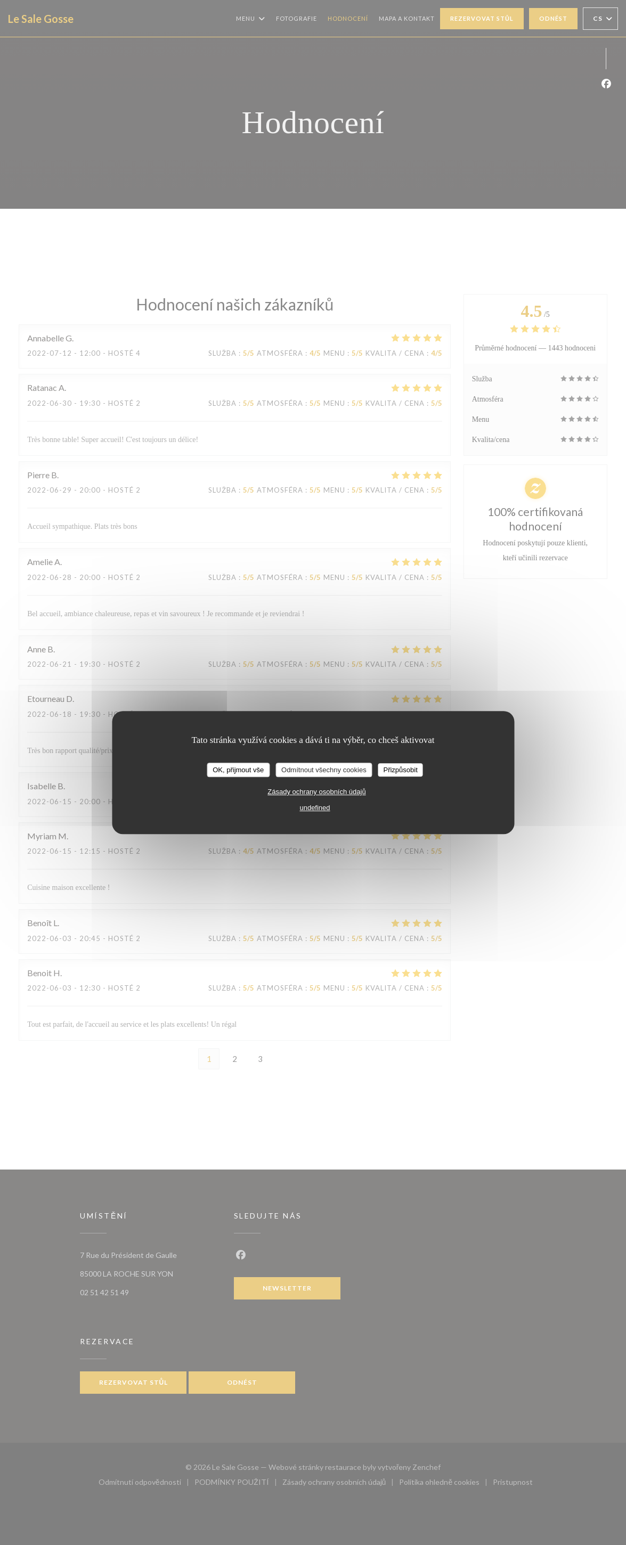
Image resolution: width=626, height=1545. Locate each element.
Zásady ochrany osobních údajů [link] (316, 792)
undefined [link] (314, 808)
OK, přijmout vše (238, 770)
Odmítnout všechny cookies (324, 770)
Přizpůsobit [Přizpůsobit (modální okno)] (400, 770)
